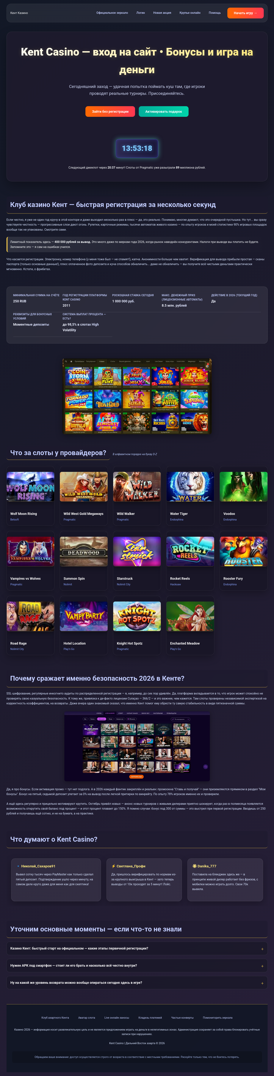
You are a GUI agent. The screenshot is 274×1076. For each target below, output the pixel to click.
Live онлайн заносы (116, 1017)
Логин (140, 13)
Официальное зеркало (112, 13)
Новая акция (162, 13)
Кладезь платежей (150, 1017)
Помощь (215, 13)
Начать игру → (245, 13)
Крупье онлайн (190, 13)
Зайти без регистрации (110, 111)
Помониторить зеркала (217, 1017)
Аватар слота (86, 1017)
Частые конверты (182, 1017)
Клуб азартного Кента (55, 1017)
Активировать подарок (163, 111)
